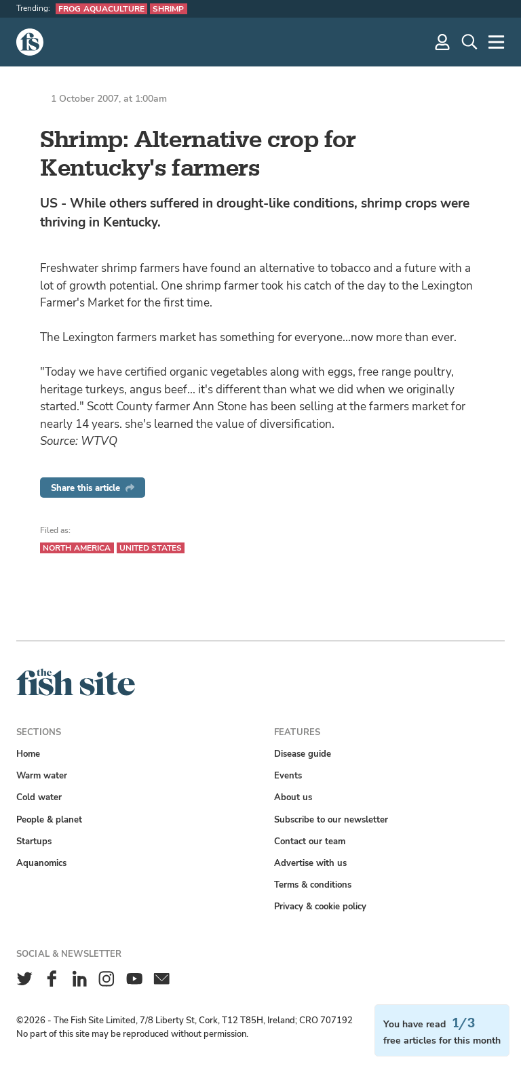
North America (77, 547)
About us (293, 797)
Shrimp (169, 8)
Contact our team (309, 841)
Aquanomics (41, 862)
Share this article (92, 487)
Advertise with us (310, 862)
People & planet (49, 819)
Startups (34, 841)
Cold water (39, 797)
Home (28, 753)
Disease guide (302, 753)
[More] (496, 42)
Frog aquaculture (101, 8)
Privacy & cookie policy (320, 906)
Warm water (41, 775)
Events (288, 775)
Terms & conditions (312, 884)
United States (150, 547)
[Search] (469, 42)
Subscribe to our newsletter (331, 819)
